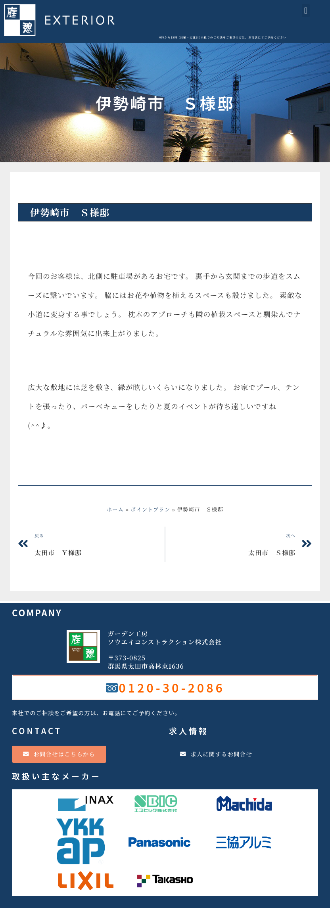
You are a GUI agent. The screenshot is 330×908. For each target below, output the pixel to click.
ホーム (115, 509)
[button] (306, 10)
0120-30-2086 (172, 687)
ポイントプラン (47, 191)
